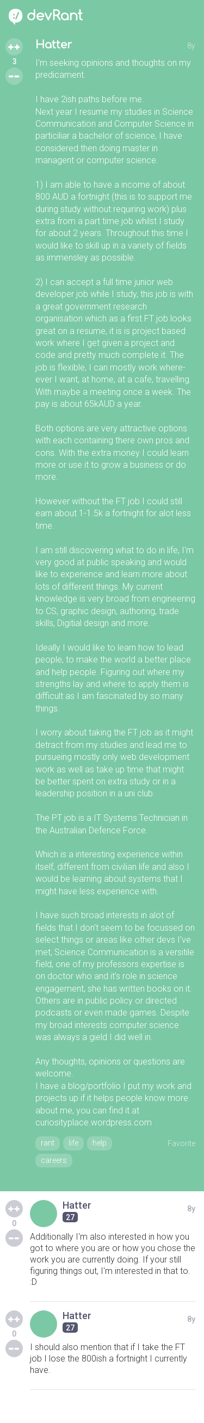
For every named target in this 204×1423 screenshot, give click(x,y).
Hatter (53, 45)
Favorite (181, 1143)
